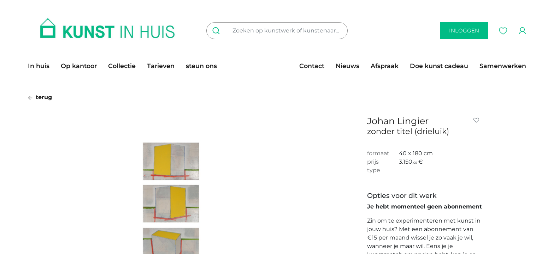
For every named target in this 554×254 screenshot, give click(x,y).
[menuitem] (41, 66)
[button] (477, 120)
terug (40, 97)
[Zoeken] (217, 31)
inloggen (464, 30)
